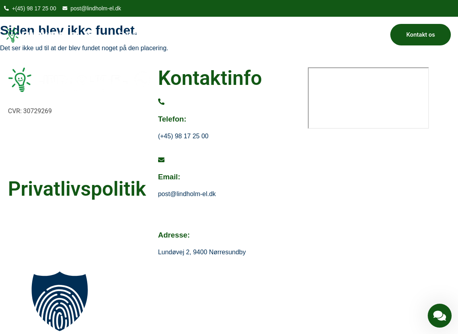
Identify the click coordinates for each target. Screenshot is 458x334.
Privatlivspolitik (77, 188)
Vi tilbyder (202, 34)
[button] (229, 302)
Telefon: (172, 119)
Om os (164, 34)
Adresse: (174, 235)
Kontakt (242, 34)
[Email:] (161, 160)
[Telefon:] (161, 101)
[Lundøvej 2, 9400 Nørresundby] (368, 98)
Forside (130, 34)
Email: (169, 177)
